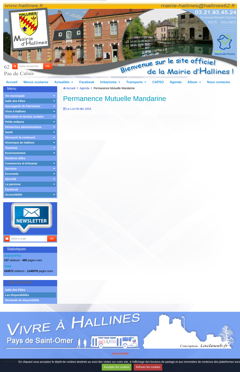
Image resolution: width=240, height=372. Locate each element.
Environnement (15, 153)
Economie (12, 173)
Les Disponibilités (17, 295)
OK (48, 66)
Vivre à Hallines (15, 111)
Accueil (12, 82)
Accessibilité (13, 194)
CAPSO (158, 82)
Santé (9, 132)
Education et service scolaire (24, 116)
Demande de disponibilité (22, 300)
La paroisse (13, 184)
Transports (134, 82)
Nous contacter (218, 82)
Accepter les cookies (116, 367)
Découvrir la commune (20, 137)
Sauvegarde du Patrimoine (23, 106)
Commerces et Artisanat (21, 163)
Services (11, 168)
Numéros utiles (15, 158)
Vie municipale (15, 95)
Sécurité (10, 179)
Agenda (175, 82)
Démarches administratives (23, 127)
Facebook (86, 82)
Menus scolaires (35, 82)
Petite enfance (14, 121)
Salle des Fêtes (15, 101)
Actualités (62, 82)
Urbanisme (108, 82)
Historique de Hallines (20, 142)
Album (192, 82)
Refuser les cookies (148, 367)
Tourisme (11, 147)
